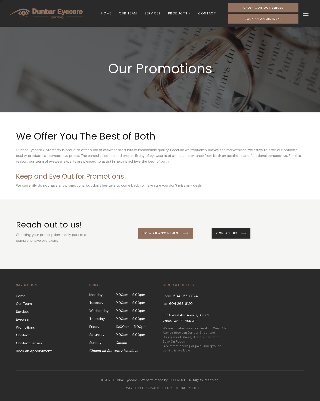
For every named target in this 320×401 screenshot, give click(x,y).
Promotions (25, 327)
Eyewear (23, 319)
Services (153, 13)
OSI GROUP (177, 380)
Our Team (128, 13)
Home (106, 13)
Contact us (231, 233)
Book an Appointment (263, 19)
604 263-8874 (185, 295)
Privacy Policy (159, 388)
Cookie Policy (186, 388)
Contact (207, 13)
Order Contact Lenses (263, 8)
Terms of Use (132, 388)
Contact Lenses (29, 343)
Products (177, 13)
